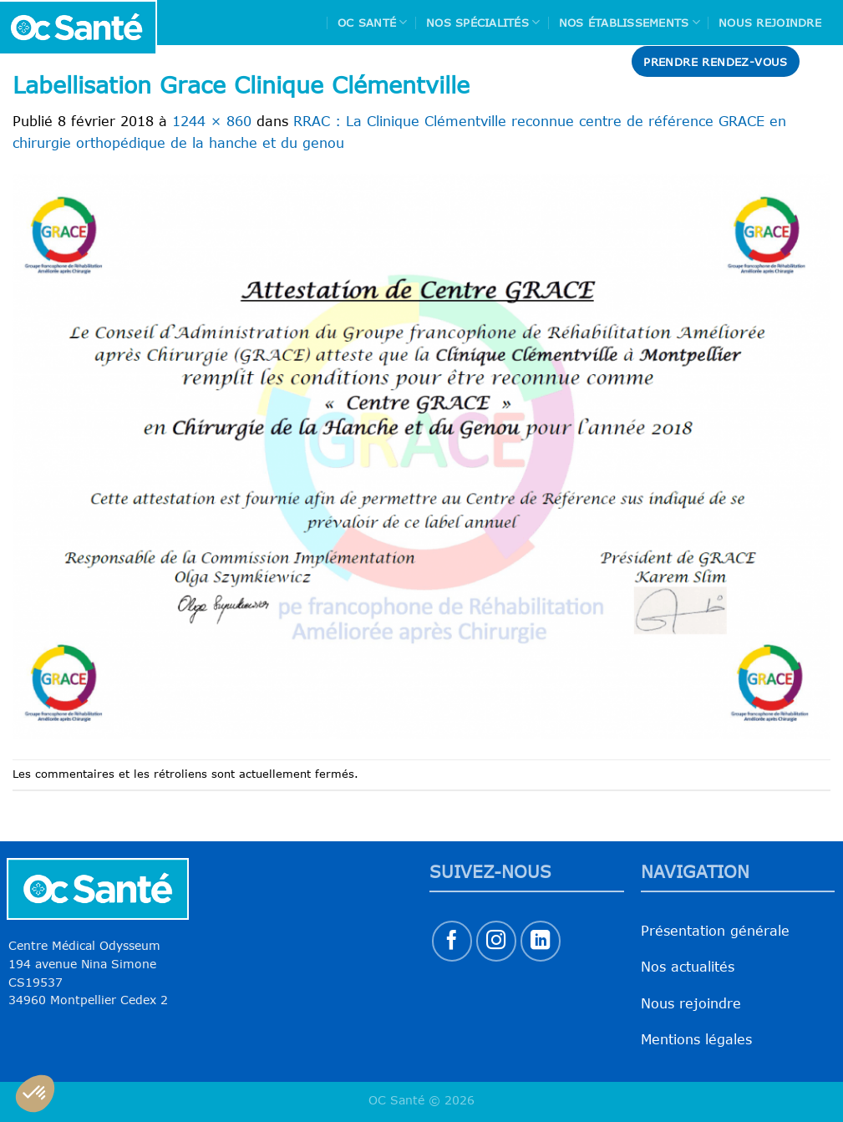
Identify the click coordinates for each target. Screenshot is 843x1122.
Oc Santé (373, 22)
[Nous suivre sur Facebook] (452, 941)
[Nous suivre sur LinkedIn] (541, 941)
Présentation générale (715, 930)
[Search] (823, 61)
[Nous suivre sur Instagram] (496, 941)
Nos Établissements (629, 22)
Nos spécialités (483, 22)
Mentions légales (696, 1039)
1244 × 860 (211, 121)
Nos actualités (687, 966)
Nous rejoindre (770, 22)
